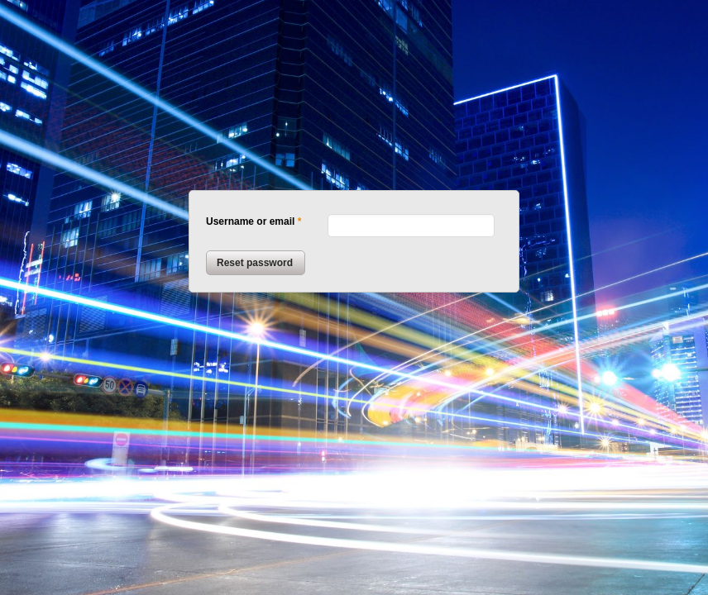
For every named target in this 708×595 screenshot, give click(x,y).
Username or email (250, 221)
